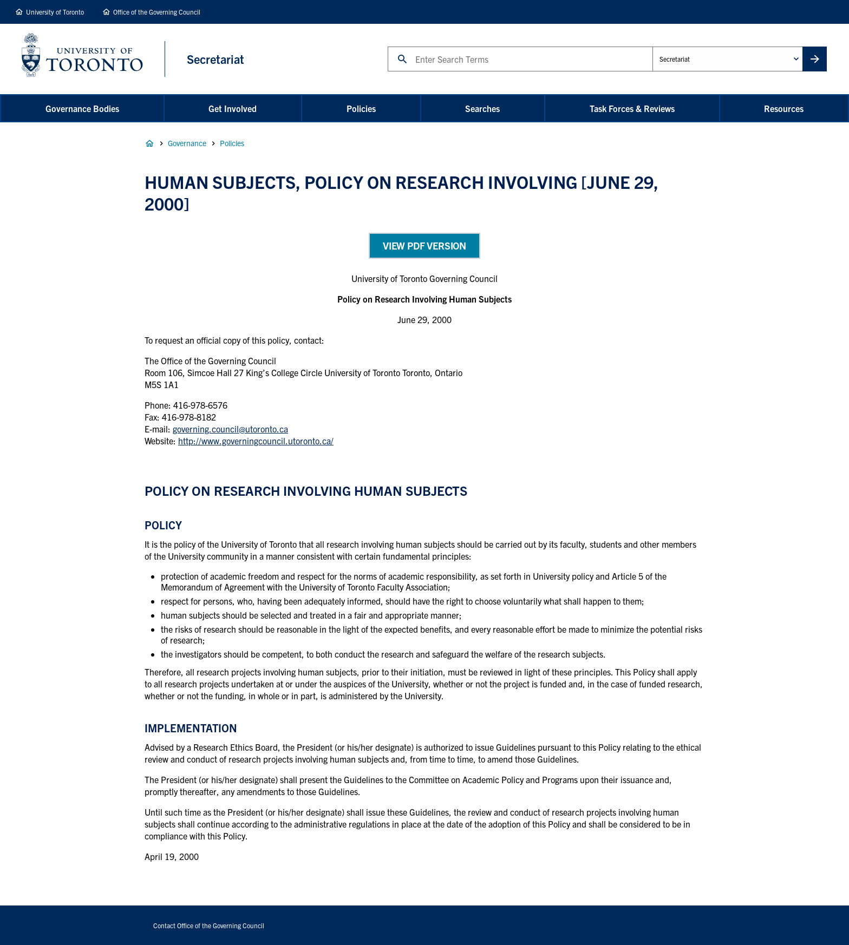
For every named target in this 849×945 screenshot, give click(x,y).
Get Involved (232, 108)
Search (387, 46)
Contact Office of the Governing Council (208, 925)
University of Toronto (55, 12)
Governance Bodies (82, 108)
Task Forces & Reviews (632, 108)
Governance (187, 143)
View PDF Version (424, 245)
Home (149, 143)
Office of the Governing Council (156, 12)
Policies (361, 108)
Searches (482, 108)
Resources (784, 108)
